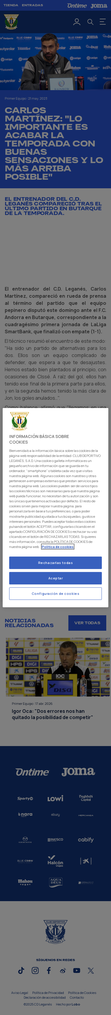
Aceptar (55, 578)
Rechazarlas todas (55, 562)
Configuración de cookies (56, 593)
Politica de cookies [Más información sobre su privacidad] (58, 546)
